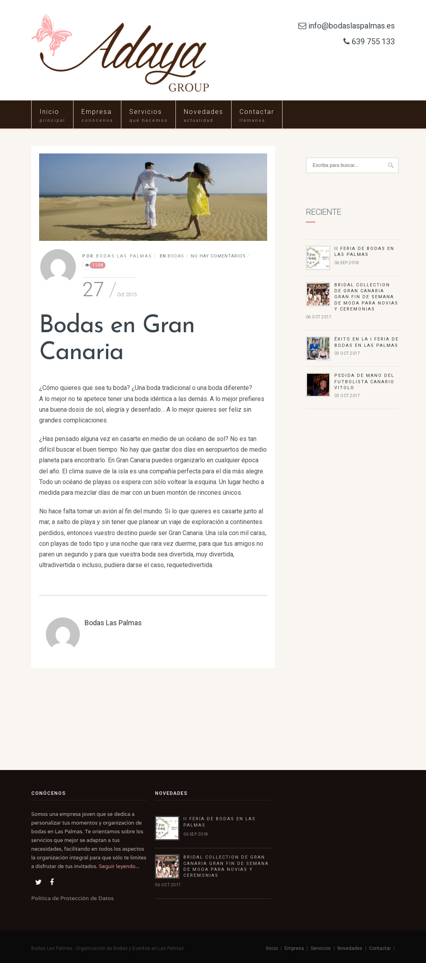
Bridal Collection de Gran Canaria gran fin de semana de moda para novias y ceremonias (366, 297)
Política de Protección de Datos (72, 898)
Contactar (256, 111)
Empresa (96, 111)
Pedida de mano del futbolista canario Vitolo (364, 381)
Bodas (176, 256)
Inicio (49, 111)
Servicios (145, 111)
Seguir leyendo (117, 866)
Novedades (203, 111)
